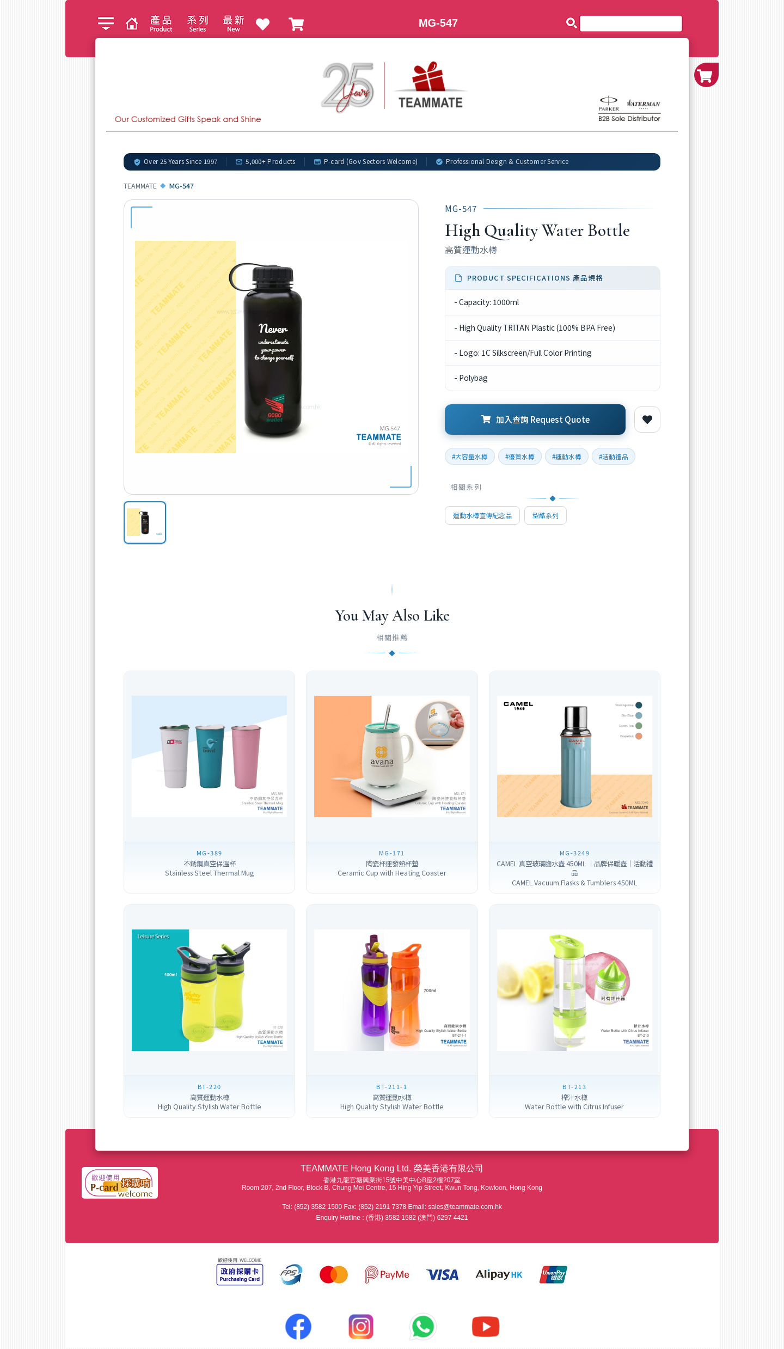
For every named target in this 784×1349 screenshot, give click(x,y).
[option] (145, 523)
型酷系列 (545, 515)
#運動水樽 (566, 456)
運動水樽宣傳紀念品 (482, 515)
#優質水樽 (520, 456)
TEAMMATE (140, 186)
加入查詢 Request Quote (535, 419)
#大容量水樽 (470, 456)
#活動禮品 (613, 456)
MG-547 (438, 23)
